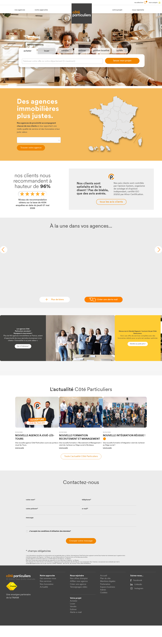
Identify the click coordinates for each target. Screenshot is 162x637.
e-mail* (85, 520)
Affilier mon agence (79, 593)
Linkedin (136, 596)
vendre (65, 56)
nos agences (20, 10)
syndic (120, 56)
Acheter (73, 612)
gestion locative (101, 56)
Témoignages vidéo (78, 598)
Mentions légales (107, 593)
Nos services (45, 593)
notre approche (41, 10)
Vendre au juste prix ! (138, 355)
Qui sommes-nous (48, 590)
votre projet (117, 10)
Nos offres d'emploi (79, 590)
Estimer (73, 621)
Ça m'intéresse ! (23, 357)
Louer (72, 615)
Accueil (103, 587)
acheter (28, 57)
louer (46, 57)
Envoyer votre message (81, 552)
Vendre (73, 618)
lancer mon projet (122, 66)
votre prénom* (32, 520)
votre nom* (30, 511)
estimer (82, 56)
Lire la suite (19, 459)
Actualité (44, 598)
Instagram (136, 600)
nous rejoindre (138, 10)
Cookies (103, 604)
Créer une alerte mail (107, 311)
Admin (103, 601)
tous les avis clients (111, 213)
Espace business (107, 598)
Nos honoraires (46, 596)
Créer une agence (78, 596)
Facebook (136, 592)
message (29, 529)
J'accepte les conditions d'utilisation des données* (50, 543)
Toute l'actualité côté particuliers (81, 468)
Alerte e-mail (76, 624)
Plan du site (105, 590)
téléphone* (86, 511)
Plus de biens (56, 311)
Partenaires (105, 596)
